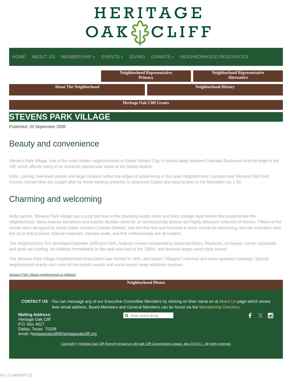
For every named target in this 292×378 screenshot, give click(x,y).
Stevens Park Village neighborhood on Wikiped (42, 275)
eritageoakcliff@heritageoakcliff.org (65, 334)
